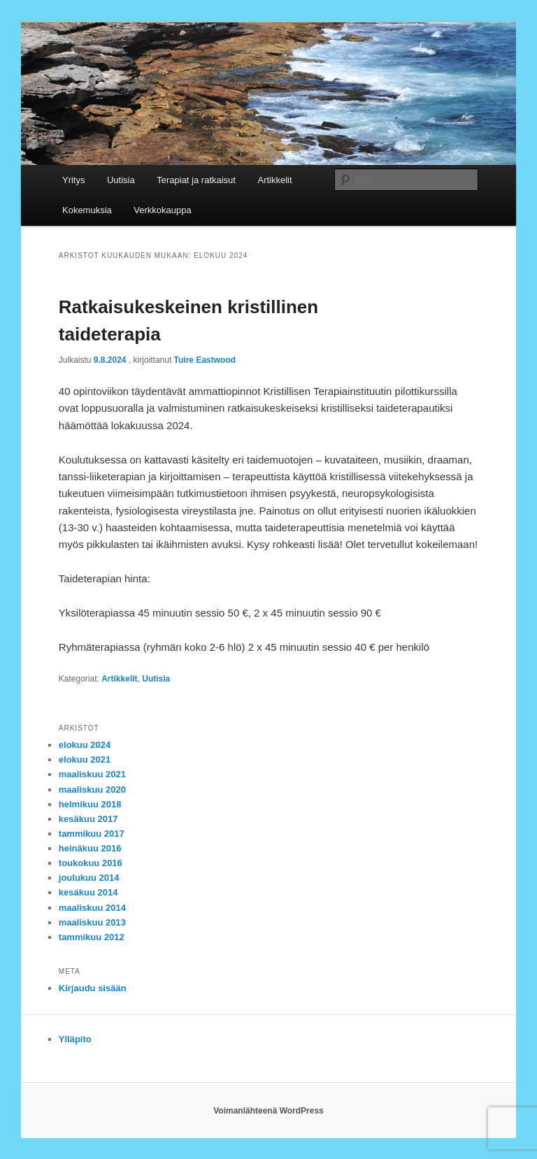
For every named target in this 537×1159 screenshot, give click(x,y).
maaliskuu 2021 (92, 774)
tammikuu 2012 (91, 937)
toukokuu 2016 (90, 863)
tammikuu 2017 (91, 833)
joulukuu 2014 (89, 877)
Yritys (73, 180)
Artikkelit (274, 180)
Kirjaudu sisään (93, 988)
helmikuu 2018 (90, 804)
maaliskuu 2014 (92, 907)
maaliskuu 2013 (92, 922)
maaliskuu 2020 (92, 789)
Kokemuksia (87, 210)
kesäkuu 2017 (88, 819)
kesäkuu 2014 (88, 892)
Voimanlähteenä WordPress (268, 1111)
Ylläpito (75, 1039)
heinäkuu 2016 (90, 848)
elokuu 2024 (84, 745)
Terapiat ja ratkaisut (196, 180)
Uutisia (121, 180)
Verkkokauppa (162, 210)
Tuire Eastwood (205, 360)
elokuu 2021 (84, 759)
